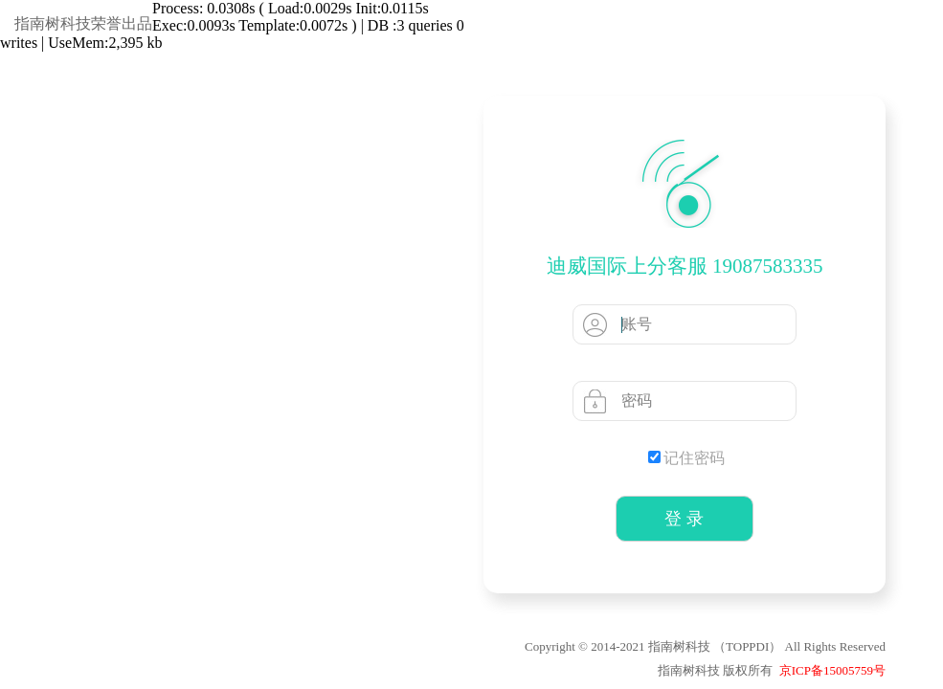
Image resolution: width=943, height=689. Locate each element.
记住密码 (686, 458)
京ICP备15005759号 (832, 670)
